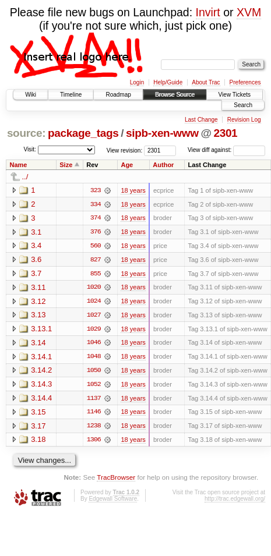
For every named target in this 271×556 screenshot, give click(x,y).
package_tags (83, 133)
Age (127, 164)
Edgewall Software (113, 501)
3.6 (36, 260)
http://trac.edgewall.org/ (235, 501)
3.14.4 (41, 399)
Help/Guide (167, 82)
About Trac (206, 82)
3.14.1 (41, 357)
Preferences (245, 82)
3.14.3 (41, 385)
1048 (94, 358)
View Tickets (235, 94)
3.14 (38, 343)
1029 (94, 330)
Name (18, 164)
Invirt (208, 12)
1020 (94, 288)
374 (95, 218)
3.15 (38, 413)
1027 (94, 316)
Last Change (201, 119)
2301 (225, 133)
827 (95, 260)
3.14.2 (41, 371)
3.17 (38, 427)
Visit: (29, 149)
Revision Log (244, 119)
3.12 (38, 302)
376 (95, 232)
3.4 (36, 246)
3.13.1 (41, 329)
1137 (94, 400)
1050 (94, 372)
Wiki (30, 94)
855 (95, 274)
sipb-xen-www (162, 133)
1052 (94, 386)
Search (243, 105)
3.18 (38, 441)
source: (26, 133)
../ (25, 176)
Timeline (71, 94)
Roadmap (118, 94)
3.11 (38, 288)
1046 (94, 344)
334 (95, 204)
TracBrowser (116, 479)
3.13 (38, 315)
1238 (94, 428)
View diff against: (226, 150)
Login (137, 82)
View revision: (125, 150)
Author (163, 164)
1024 (94, 302)
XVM (249, 12)
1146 (94, 414)
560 (95, 246)
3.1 (36, 232)
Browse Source (175, 94)
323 (95, 190)
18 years (133, 190)
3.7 (36, 274)
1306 (94, 442)
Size (65, 164)
